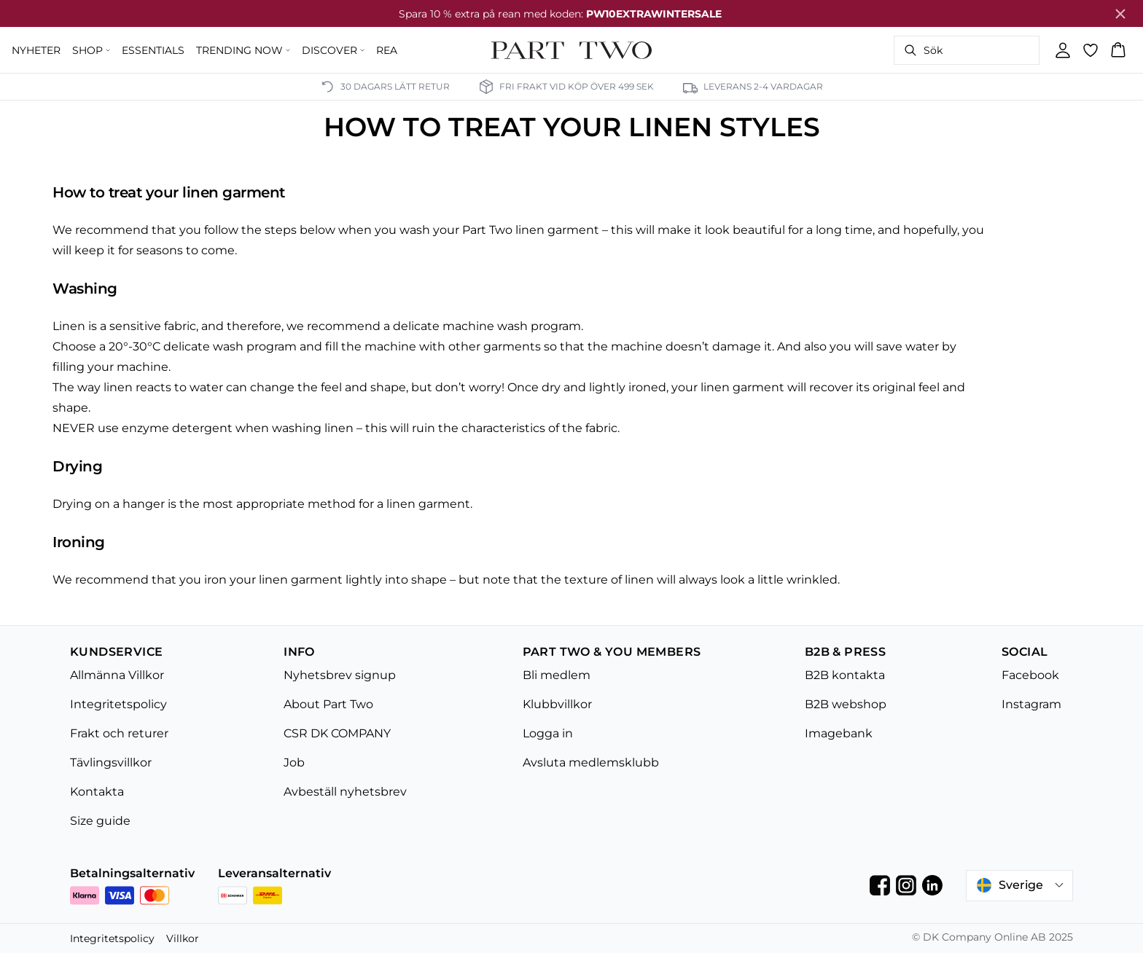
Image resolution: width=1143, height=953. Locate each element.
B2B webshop (845, 704)
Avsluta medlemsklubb (591, 762)
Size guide (100, 821)
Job (294, 762)
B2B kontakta (845, 675)
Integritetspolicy (118, 704)
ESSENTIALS (153, 50)
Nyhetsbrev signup (340, 675)
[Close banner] (1120, 14)
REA (386, 50)
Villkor (182, 938)
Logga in (548, 733)
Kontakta (97, 792)
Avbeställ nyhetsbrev (345, 792)
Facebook (1030, 675)
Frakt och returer (119, 733)
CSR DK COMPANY (337, 733)
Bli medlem (556, 675)
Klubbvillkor (557, 704)
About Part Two (328, 704)
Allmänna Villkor (117, 675)
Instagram (1031, 704)
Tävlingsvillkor (111, 762)
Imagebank (839, 733)
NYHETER (36, 50)
